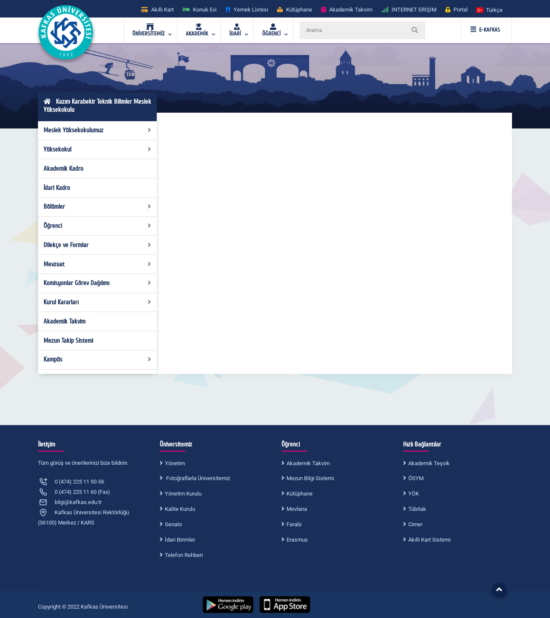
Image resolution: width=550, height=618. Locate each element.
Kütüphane (300, 493)
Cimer (415, 524)
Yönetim (175, 463)
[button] (489, 9)
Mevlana (297, 509)
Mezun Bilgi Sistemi (310, 478)
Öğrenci (98, 226)
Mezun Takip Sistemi (68, 340)
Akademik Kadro (63, 168)
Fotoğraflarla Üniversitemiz (197, 478)
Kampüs (98, 359)
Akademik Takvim (64, 321)
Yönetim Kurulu (183, 493)
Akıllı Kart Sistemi (429, 539)
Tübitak (417, 509)
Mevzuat (98, 264)
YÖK (413, 493)
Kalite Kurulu (180, 509)
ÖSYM (416, 478)
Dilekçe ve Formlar (98, 245)
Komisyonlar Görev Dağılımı (98, 283)
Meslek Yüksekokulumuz (98, 130)
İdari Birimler (180, 539)
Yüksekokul (98, 149)
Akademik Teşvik (429, 463)
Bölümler (98, 206)
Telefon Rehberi (184, 555)
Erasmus (297, 539)
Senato (173, 524)
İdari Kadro (57, 188)
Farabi (294, 524)
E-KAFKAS (485, 29)
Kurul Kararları (98, 302)
